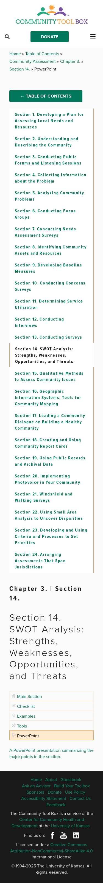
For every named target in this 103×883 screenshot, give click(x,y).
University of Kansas (70, 826)
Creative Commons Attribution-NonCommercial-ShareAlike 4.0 (51, 847)
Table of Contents (42, 54)
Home (15, 54)
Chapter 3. (70, 61)
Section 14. (20, 69)
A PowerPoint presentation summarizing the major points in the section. (51, 753)
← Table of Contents (45, 96)
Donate (49, 37)
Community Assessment (33, 61)
